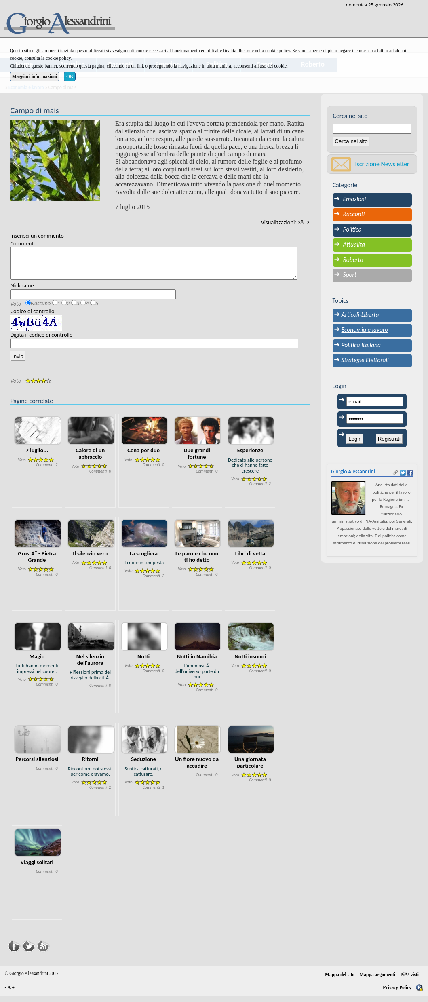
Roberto (353, 260)
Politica (352, 229)
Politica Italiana (361, 345)
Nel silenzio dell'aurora (90, 666)
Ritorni (90, 765)
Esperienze (250, 456)
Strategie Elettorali (365, 360)
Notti (143, 662)
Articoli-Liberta (360, 315)
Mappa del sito (339, 980)
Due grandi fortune (196, 459)
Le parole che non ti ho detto (196, 563)
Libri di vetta (250, 559)
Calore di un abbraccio (90, 459)
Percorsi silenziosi (37, 765)
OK (70, 76)
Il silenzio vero (90, 559)
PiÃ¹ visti (410, 980)
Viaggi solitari (37, 868)
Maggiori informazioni (34, 76)
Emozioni (354, 199)
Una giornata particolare (250, 768)
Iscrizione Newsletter (382, 164)
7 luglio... (37, 456)
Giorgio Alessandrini (353, 471)
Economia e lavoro (365, 329)
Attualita (354, 244)
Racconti (354, 214)
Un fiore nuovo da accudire (197, 768)
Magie (37, 662)
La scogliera (143, 559)
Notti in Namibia (197, 662)
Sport (350, 274)
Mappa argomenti (377, 980)
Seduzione (143, 765)
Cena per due (143, 456)
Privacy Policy (397, 993)
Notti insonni (250, 662)
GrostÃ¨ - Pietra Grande (37, 563)
